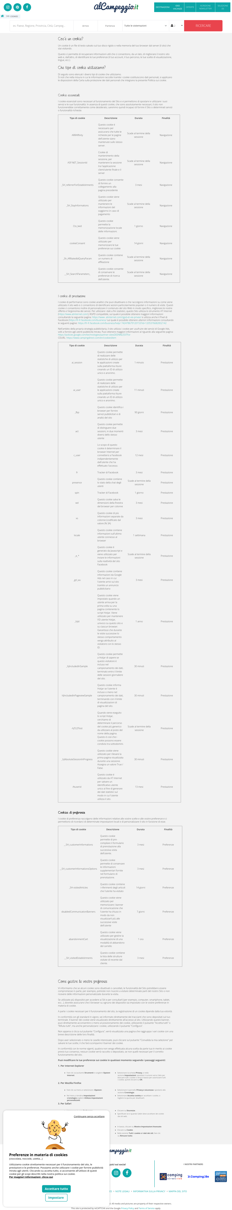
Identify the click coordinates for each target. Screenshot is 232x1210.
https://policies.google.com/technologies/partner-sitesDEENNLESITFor (94, 334)
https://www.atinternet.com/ (73, 314)
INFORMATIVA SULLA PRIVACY (149, 1191)
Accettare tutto (56, 1189)
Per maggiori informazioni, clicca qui (31, 1177)
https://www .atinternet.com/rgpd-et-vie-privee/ (116, 317)
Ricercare (203, 25)
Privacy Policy (127, 1208)
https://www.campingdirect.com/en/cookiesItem (91, 337)
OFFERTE (190, 7)
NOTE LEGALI (122, 1191)
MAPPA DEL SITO (178, 1191)
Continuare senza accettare (89, 1116)
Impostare (56, 1198)
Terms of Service (147, 1208)
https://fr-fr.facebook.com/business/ (88, 320)
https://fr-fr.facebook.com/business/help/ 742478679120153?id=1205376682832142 (122, 323)
